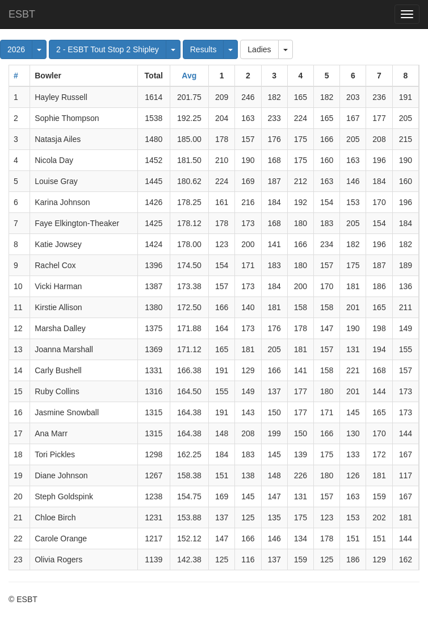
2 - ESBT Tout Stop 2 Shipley (107, 49)
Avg (189, 75)
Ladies (259, 49)
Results (203, 49)
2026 (16, 49)
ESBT (22, 14)
